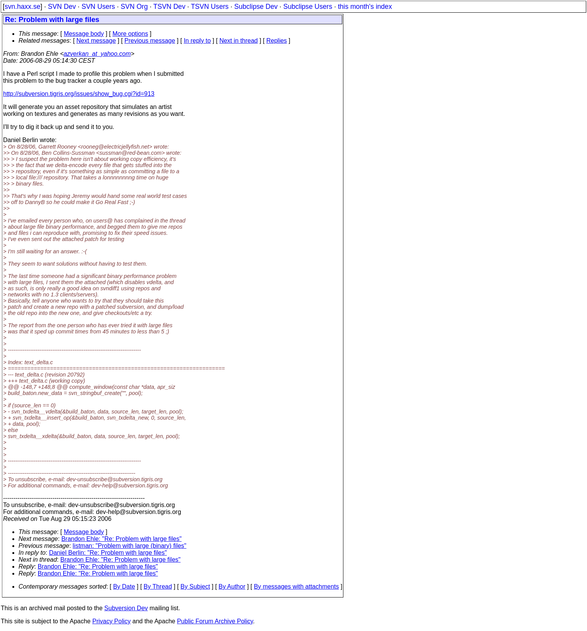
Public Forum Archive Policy (215, 621)
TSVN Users (210, 6)
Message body (84, 33)
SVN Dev (62, 6)
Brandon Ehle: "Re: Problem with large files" (121, 539)
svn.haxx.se (22, 6)
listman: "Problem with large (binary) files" (130, 545)
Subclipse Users (307, 6)
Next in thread (238, 40)
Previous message (149, 40)
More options (130, 33)
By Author (232, 586)
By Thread (158, 586)
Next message (96, 40)
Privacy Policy (111, 621)
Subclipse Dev (256, 6)
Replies (276, 40)
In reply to (197, 40)
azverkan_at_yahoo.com (97, 53)
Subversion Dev (126, 608)
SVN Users (98, 6)
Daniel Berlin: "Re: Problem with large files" (108, 552)
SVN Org (134, 6)
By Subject (195, 586)
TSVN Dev (169, 6)
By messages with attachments (296, 586)
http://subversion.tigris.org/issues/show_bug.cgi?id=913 (79, 93)
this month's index (365, 6)
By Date (124, 586)
